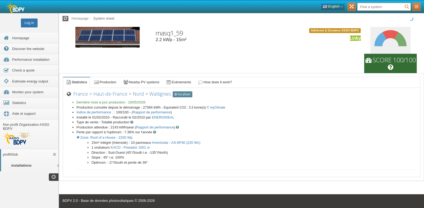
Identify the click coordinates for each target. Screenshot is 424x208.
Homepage (80, 18)
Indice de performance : (95, 112)
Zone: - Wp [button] (104, 137)
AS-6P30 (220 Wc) (185, 143)
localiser (182, 94)
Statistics (76, 82)
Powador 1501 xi (137, 147)
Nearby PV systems (141, 82)
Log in (29, 23)
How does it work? (215, 82)
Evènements (178, 82)
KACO (116, 147)
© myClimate (216, 107)
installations (21, 165)
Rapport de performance (152, 112)
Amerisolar (160, 143)
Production (105, 82)
